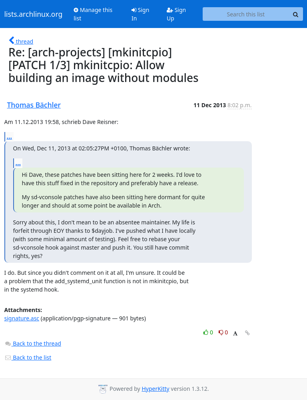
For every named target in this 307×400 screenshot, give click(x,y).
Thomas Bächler (34, 105)
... (9, 136)
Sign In (140, 14)
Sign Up (176, 14)
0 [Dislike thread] (223, 332)
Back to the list (28, 357)
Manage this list (93, 14)
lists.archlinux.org (33, 14)
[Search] (296, 14)
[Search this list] (246, 14)
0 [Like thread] (208, 332)
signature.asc (22, 318)
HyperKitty (155, 388)
